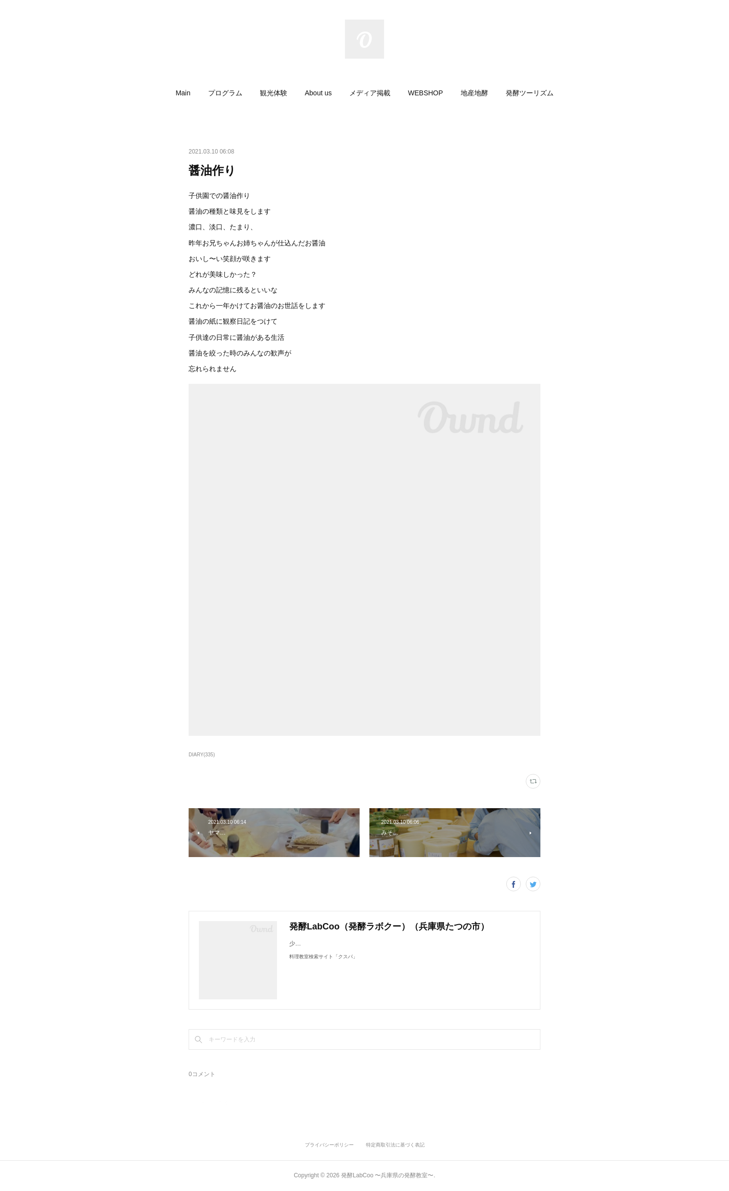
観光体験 (273, 93)
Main (182, 93)
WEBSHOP (425, 93)
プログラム (225, 93)
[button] (182, 93)
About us (318, 93)
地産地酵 (474, 93)
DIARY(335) (202, 754)
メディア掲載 (369, 93)
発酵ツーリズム (530, 93)
